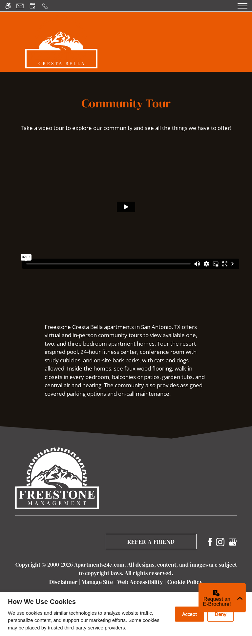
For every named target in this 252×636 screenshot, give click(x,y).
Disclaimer (63, 582)
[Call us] (45, 5)
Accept (189, 614)
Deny (220, 614)
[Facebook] (210, 541)
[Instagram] (220, 541)
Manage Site (97, 582)
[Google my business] (232, 541)
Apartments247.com (99, 565)
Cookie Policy (185, 582)
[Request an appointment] (32, 5)
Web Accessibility (140, 582)
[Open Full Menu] (242, 6)
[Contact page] (20, 5)
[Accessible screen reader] (8, 5)
